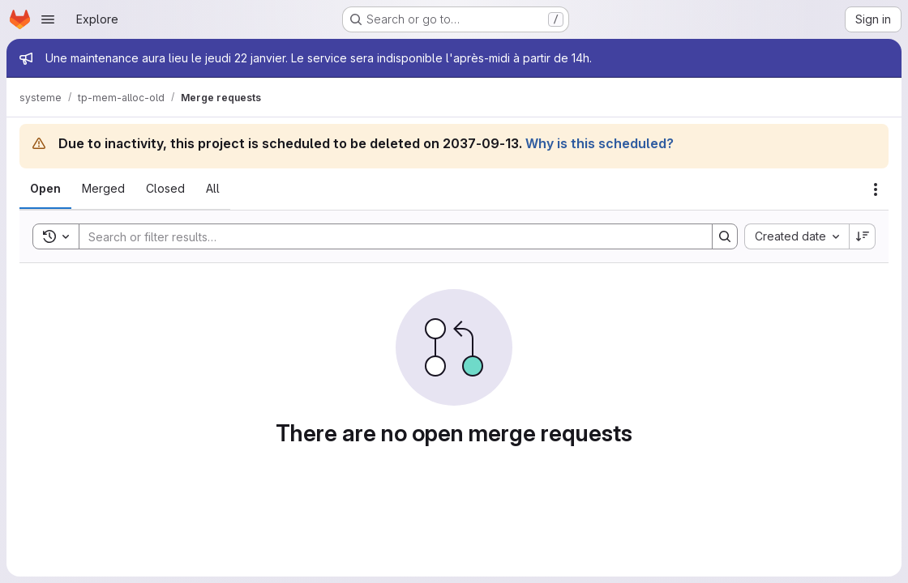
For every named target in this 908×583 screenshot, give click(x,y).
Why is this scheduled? (599, 143)
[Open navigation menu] (48, 19)
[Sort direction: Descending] (863, 236)
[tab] (45, 188)
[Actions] (876, 189)
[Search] (387, 236)
